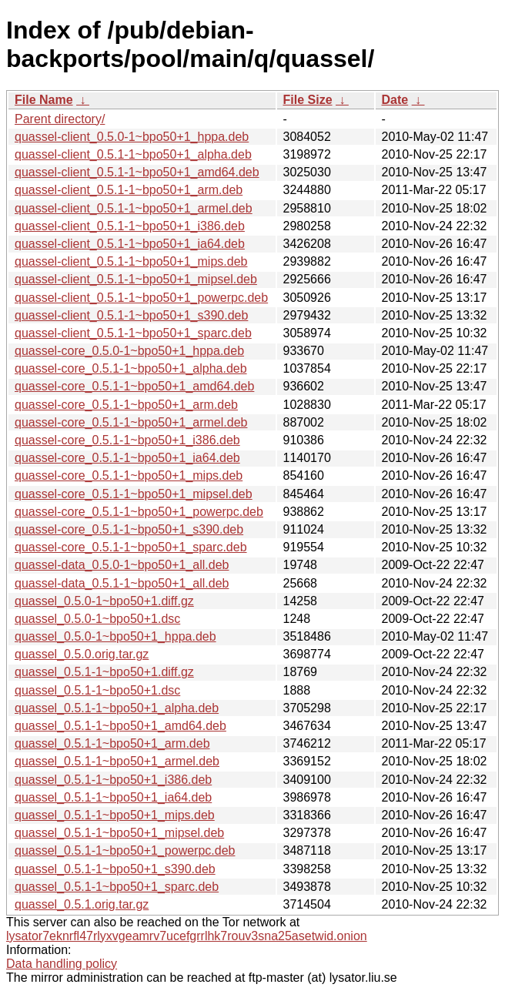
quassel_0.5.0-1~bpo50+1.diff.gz (104, 601)
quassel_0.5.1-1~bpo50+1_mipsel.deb (119, 832)
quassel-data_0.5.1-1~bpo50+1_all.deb (122, 583)
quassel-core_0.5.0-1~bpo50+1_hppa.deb (129, 350)
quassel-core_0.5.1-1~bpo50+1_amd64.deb (134, 386)
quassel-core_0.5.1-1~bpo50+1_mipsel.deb (133, 494)
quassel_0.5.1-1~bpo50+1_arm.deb (112, 743)
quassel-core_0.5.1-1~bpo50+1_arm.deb (126, 404)
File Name (44, 99)
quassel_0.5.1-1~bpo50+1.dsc (97, 690)
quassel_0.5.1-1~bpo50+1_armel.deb (117, 761)
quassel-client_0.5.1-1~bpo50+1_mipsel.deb (136, 279)
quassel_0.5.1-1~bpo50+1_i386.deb (113, 779)
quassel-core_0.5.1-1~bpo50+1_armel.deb (131, 422)
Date (395, 99)
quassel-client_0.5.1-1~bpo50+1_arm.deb (128, 189)
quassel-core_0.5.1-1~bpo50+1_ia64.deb (127, 457)
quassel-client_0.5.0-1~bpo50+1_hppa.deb (132, 136)
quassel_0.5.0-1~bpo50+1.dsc (97, 618)
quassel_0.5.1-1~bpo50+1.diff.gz (104, 671)
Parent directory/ (60, 119)
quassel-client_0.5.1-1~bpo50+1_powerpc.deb (141, 297)
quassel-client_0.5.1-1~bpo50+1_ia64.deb (130, 243)
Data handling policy (61, 963)
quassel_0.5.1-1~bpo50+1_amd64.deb (120, 725)
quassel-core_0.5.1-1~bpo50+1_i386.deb (127, 440)
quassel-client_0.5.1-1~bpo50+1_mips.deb (131, 261)
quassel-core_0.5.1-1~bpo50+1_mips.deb (128, 475)
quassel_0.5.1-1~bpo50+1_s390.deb (115, 868)
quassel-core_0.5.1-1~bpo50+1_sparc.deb (131, 547)
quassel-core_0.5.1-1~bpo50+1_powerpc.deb (139, 511)
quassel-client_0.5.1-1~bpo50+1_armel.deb (133, 208)
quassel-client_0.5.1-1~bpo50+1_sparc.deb (133, 333)
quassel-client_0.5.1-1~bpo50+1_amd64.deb (137, 172)
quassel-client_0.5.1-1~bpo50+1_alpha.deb (133, 154)
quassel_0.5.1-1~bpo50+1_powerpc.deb (125, 850)
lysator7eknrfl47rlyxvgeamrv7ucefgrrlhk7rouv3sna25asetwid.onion (186, 935)
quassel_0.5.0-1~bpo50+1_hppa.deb (115, 636)
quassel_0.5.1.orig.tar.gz (82, 904)
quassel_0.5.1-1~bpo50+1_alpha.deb (117, 708)
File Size (308, 99)
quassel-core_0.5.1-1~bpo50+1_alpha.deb (131, 368)
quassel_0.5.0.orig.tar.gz (82, 654)
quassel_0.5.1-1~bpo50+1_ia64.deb (113, 797)
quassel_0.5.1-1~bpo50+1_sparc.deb (117, 886)
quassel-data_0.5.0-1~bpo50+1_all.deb (122, 564)
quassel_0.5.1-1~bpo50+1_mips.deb (115, 815)
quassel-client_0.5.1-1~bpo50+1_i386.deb (130, 226)
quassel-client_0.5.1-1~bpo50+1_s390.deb (131, 315)
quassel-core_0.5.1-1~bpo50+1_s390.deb (129, 529)
